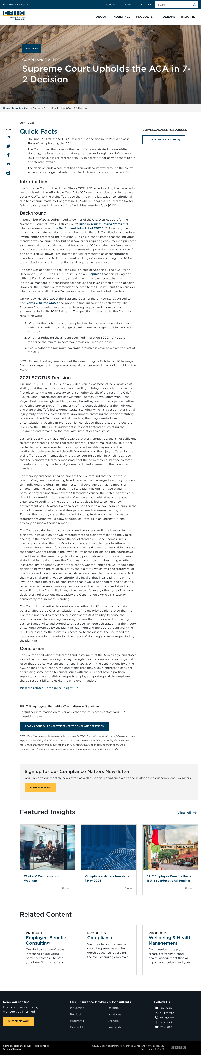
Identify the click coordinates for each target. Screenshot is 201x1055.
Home (6, 108)
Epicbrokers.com (16, 4)
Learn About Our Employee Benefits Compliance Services (64, 726)
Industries (77, 1007)
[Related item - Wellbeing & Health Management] (170, 949)
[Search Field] (176, 4)
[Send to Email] (8, 163)
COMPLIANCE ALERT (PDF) (164, 139)
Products (76, 1014)
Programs (77, 1020)
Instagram (164, 1017)
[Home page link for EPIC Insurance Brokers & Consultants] (14, 15)
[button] (101, 17)
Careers (126, 4)
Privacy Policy (41, 1046)
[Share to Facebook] (8, 154)
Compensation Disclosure (17, 1046)
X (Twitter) (165, 1012)
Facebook (164, 1022)
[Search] (194, 4)
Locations (109, 4)
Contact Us (144, 4)
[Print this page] (8, 172)
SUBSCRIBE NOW (40, 787)
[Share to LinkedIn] (8, 136)
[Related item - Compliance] (109, 949)
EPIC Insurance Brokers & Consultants (100, 1002)
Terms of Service (12, 1049)
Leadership (116, 1027)
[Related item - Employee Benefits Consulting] (48, 949)
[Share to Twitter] (8, 146)
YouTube (164, 1026)
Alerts (27, 108)
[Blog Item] (47, 859)
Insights (16, 108)
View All (184, 813)
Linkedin (163, 1008)
